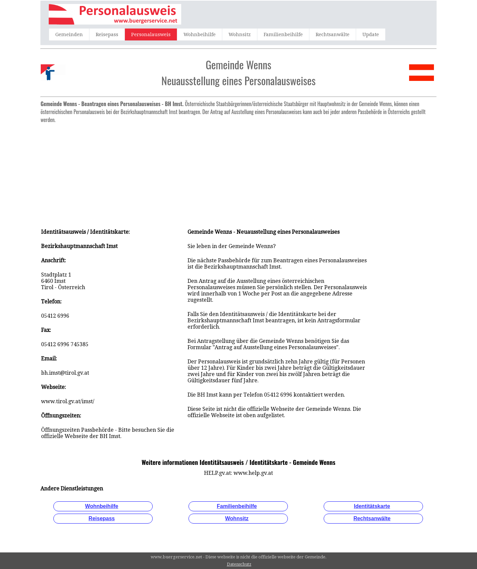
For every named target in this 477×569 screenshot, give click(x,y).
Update (370, 34)
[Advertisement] (239, 172)
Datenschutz (239, 564)
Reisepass (107, 34)
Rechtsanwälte (332, 34)
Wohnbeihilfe (200, 34)
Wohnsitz (240, 34)
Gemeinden (69, 34)
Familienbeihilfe (283, 34)
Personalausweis (151, 34)
